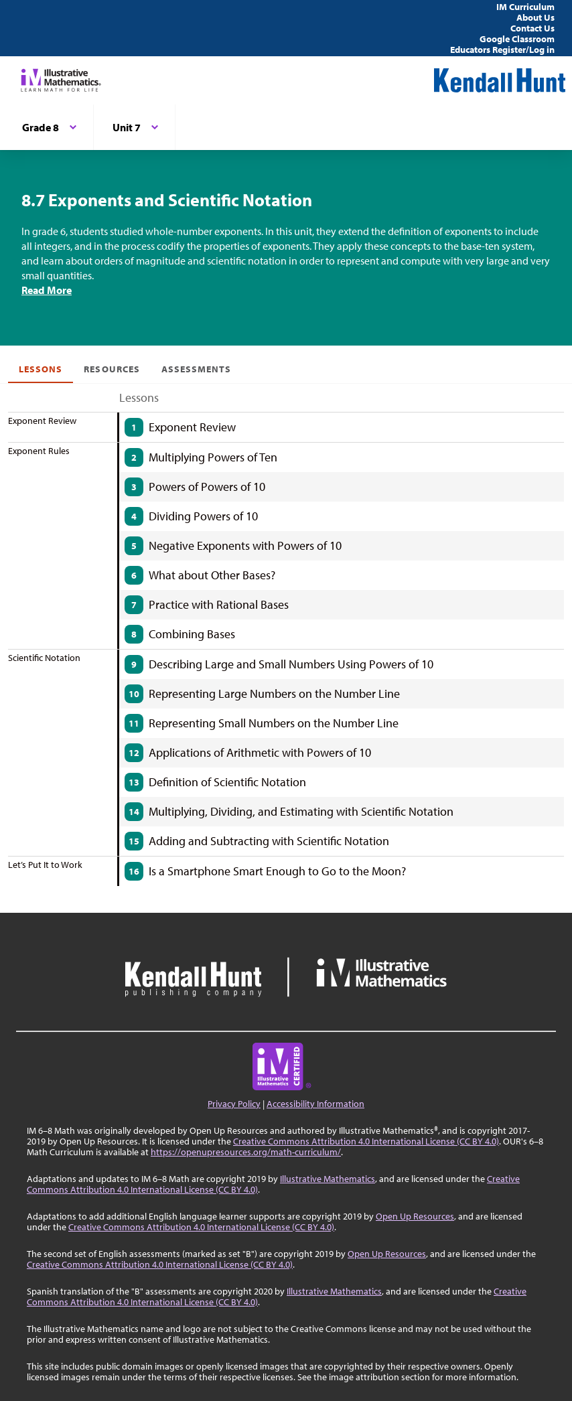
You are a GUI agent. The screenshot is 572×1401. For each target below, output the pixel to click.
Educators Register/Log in (502, 49)
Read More (46, 290)
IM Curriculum (525, 6)
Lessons (40, 369)
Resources (111, 369)
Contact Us (532, 28)
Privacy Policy (234, 1104)
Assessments (196, 369)
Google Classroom (517, 38)
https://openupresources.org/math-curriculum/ (246, 1152)
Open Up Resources (415, 1216)
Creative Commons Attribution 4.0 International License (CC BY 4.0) (366, 1141)
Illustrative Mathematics (327, 1179)
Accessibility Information (315, 1104)
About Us (535, 17)
